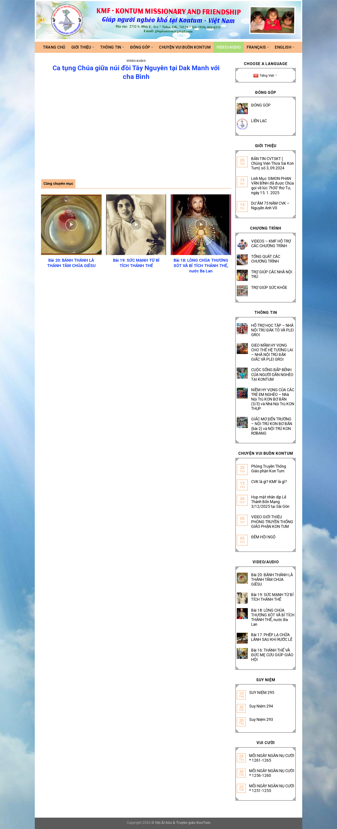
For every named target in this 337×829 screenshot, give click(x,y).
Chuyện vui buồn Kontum (185, 47)
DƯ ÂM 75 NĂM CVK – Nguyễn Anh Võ (270, 205)
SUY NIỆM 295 (261, 692)
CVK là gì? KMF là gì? (269, 481)
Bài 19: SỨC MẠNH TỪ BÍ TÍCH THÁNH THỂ (272, 597)
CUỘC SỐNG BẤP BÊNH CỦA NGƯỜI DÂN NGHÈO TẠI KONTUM (272, 374)
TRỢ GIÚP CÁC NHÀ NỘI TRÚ (271, 274)
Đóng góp (141, 47)
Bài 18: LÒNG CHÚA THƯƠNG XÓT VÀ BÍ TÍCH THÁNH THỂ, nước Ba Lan (272, 617)
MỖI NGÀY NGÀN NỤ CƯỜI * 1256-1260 (271, 773)
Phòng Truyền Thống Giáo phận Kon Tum (268, 468)
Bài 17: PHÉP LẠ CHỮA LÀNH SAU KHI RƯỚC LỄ (271, 637)
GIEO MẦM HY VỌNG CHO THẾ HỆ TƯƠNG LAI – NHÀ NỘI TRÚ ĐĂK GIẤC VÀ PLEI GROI (272, 352)
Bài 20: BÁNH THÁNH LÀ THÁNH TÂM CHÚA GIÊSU (272, 579)
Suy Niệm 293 (261, 719)
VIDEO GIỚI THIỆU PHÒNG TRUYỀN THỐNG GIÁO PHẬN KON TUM (272, 522)
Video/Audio (228, 47)
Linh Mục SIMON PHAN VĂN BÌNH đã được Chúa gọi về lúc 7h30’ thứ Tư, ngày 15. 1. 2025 (272, 185)
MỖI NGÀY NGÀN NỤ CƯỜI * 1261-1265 (271, 758)
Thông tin (112, 47)
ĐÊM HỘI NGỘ (263, 537)
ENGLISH (284, 47)
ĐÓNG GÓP (261, 105)
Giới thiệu (82, 47)
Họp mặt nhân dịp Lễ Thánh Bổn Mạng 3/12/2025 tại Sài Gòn (270, 502)
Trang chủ (54, 47)
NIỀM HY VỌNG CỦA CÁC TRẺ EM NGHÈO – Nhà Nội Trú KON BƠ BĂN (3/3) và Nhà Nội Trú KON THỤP (272, 399)
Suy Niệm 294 (261, 706)
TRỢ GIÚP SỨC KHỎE (269, 287)
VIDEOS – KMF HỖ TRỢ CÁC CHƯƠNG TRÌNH (271, 243)
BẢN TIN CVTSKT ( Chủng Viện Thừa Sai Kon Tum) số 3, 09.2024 (272, 163)
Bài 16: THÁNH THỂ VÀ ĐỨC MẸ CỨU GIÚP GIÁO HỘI (272, 655)
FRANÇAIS (258, 47)
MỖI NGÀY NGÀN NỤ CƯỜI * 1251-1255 (271, 788)
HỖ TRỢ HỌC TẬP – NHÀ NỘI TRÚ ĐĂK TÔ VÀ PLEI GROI (272, 330)
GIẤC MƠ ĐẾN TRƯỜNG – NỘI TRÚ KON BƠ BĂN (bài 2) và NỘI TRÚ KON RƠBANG (271, 426)
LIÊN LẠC (259, 121)
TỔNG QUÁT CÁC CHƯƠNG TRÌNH (265, 258)
